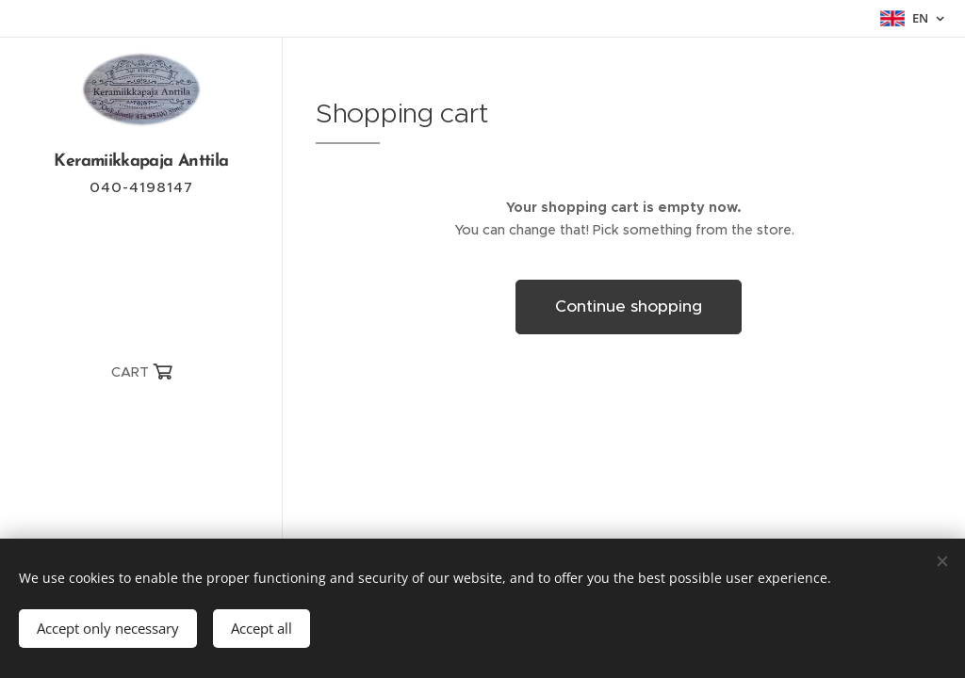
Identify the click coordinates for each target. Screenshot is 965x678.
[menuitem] (141, 430)
